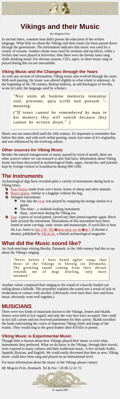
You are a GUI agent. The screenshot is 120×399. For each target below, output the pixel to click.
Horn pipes (20, 193)
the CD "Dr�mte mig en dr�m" (62, 229)
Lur (14, 217)
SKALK (48, 234)
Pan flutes (19, 189)
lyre (41, 201)
